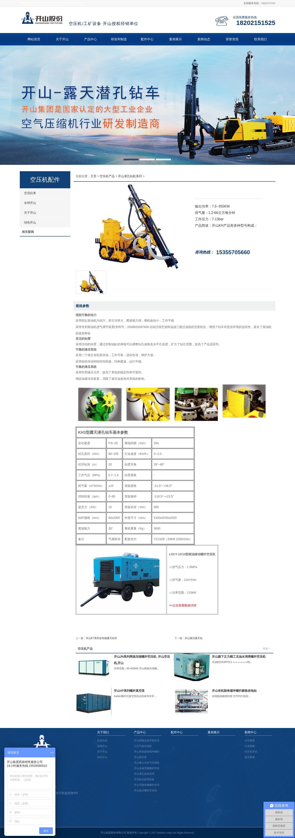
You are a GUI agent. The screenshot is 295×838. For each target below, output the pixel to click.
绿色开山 (30, 222)
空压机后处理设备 (144, 779)
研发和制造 (119, 39)
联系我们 (260, 39)
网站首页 (33, 39)
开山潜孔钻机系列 (130, 176)
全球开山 (30, 202)
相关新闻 (250, 757)
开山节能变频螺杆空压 (147, 784)
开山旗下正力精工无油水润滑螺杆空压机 (239, 656)
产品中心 (90, 39)
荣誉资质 (232, 39)
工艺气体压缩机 (143, 746)
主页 (93, 176)
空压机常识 (251, 751)
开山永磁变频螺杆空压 (147, 768)
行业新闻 (250, 746)
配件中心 (147, 39)
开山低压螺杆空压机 (145, 790)
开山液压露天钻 (194, 638)
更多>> (267, 648)
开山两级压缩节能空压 (147, 740)
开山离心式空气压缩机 (147, 762)
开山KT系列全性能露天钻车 (101, 638)
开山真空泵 (140, 757)
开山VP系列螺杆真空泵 (129, 690)
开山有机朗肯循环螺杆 (147, 751)
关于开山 (62, 39)
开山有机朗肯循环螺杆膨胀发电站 (234, 690)
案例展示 (175, 39)
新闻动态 (203, 39)
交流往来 (30, 193)
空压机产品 (107, 176)
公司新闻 (250, 740)
